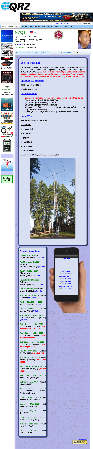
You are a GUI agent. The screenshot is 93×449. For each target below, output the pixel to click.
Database (25, 26)
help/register (65, 23)
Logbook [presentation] (37, 53)
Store (43, 26)
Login (71, 26)
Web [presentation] (46, 53)
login (57, 23)
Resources (57, 26)
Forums (37, 26)
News (31, 26)
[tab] (20, 53)
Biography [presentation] (19, 53)
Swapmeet (49, 26)
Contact (65, 26)
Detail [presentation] (28, 53)
